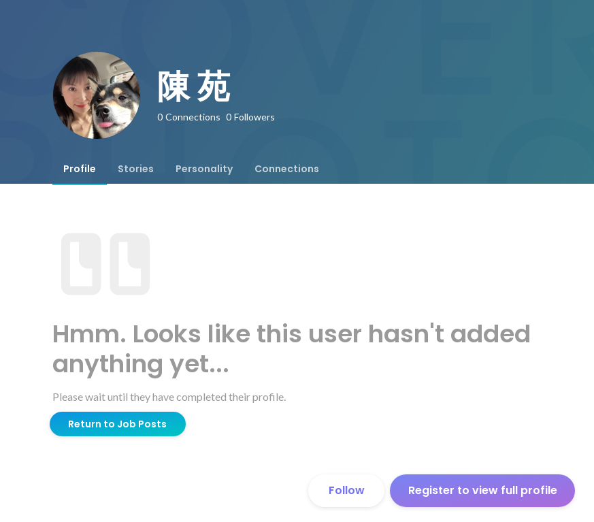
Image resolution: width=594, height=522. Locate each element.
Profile (79, 169)
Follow (347, 490)
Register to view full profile (482, 490)
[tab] (79, 168)
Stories (136, 169)
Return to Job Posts (117, 424)
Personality (204, 169)
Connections (286, 169)
